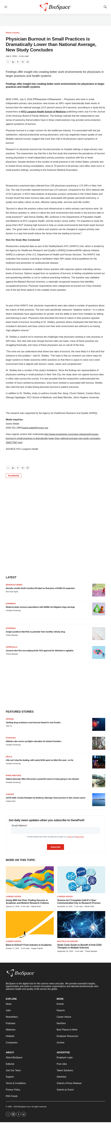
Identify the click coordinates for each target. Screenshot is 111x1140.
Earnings (11, 603)
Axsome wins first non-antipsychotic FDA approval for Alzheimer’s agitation (39, 650)
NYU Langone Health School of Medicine (43, 111)
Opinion (10, 719)
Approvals (11, 647)
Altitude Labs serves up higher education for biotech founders (33, 741)
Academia (13, 475)
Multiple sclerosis (67, 941)
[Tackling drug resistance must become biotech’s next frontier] (98, 724)
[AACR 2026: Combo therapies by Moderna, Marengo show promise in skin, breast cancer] (98, 799)
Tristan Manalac (12, 635)
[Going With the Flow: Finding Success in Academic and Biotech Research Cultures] (30, 879)
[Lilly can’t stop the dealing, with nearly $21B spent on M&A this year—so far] (98, 762)
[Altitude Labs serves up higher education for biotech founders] (98, 743)
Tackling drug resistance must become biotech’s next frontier (33, 722)
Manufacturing (14, 585)
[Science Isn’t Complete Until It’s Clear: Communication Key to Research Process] (81, 879)
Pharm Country (12, 33)
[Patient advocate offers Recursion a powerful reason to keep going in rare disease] (98, 780)
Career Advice (13, 896)
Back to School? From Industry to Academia (28, 945)
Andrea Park (10, 801)
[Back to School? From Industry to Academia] (30, 924)
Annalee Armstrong (13, 610)
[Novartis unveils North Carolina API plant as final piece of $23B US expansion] (98, 590)
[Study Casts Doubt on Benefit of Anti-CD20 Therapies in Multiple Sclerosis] (81, 924)
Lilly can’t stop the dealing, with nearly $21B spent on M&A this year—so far (39, 760)
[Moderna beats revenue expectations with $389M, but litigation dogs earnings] (98, 608)
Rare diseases (13, 775)
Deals (9, 757)
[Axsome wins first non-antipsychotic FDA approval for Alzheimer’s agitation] (98, 652)
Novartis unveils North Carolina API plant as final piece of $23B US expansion (40, 588)
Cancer (10, 794)
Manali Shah (36, 906)
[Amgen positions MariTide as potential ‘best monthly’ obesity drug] (98, 633)
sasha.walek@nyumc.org (35, 428)
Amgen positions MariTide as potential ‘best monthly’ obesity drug (35, 632)
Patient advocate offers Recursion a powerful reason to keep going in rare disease (42, 779)
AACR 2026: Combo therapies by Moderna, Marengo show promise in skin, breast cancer (45, 798)
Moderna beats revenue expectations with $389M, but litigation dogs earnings (40, 607)
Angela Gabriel (37, 948)
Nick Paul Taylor (12, 592)
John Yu (9, 726)
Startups (11, 738)
